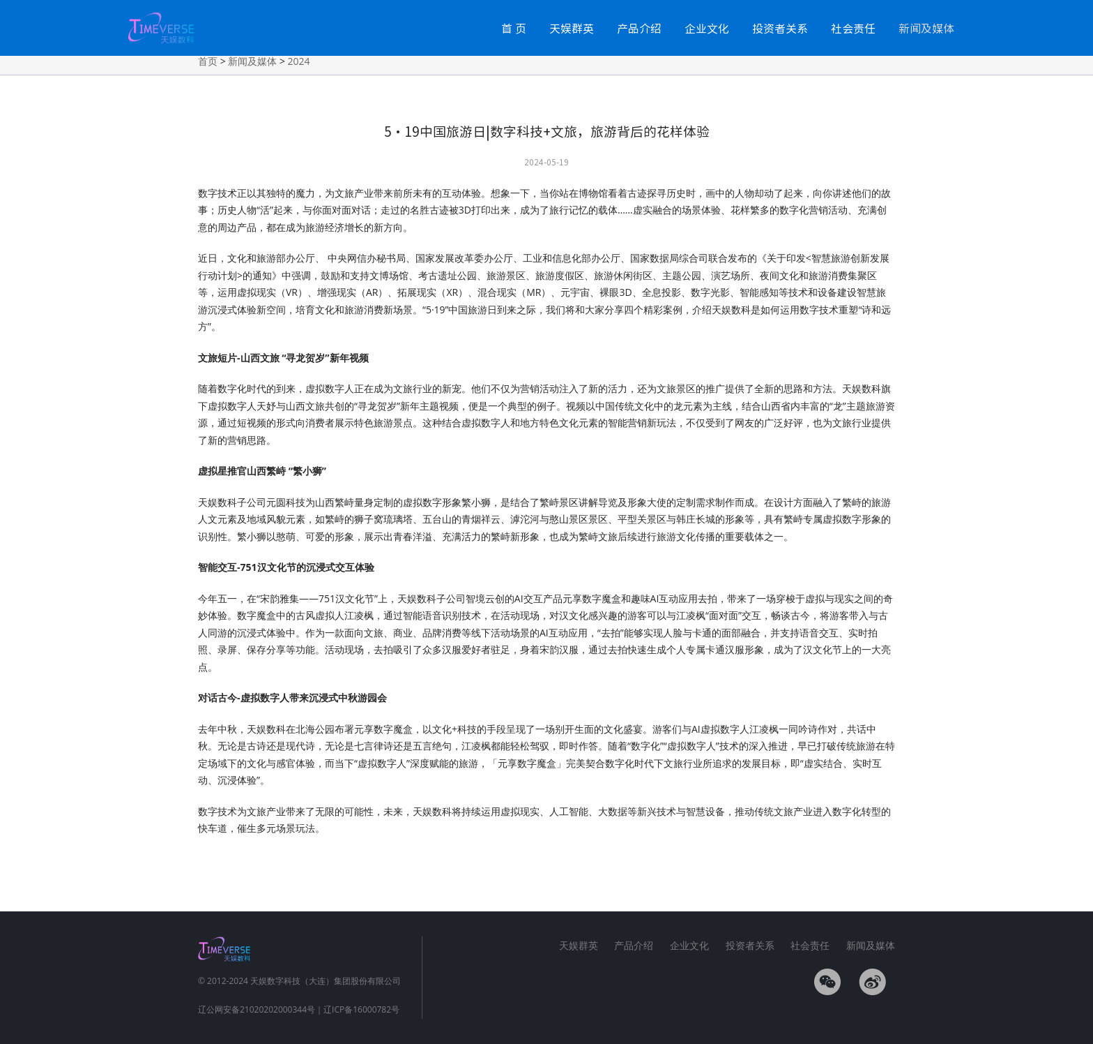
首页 (207, 61)
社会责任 (853, 28)
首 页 (513, 28)
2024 (299, 61)
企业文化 (707, 28)
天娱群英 (571, 28)
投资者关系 (780, 28)
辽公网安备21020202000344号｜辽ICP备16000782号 (298, 1009)
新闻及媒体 (926, 28)
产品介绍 (639, 28)
